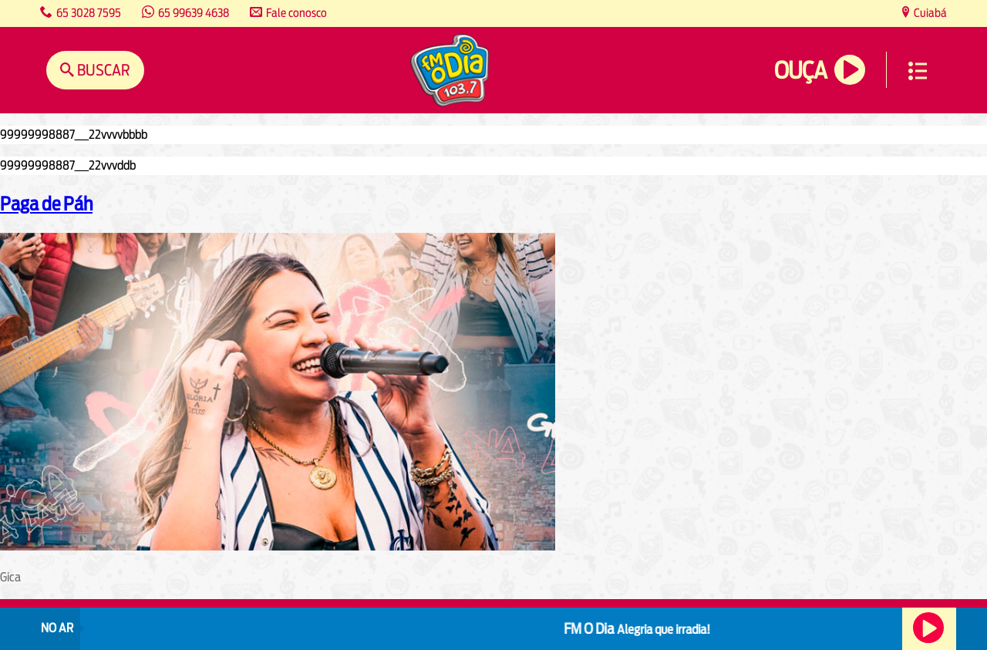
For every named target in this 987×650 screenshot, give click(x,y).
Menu (917, 71)
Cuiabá (929, 12)
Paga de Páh (46, 203)
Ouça (800, 70)
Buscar (102, 70)
